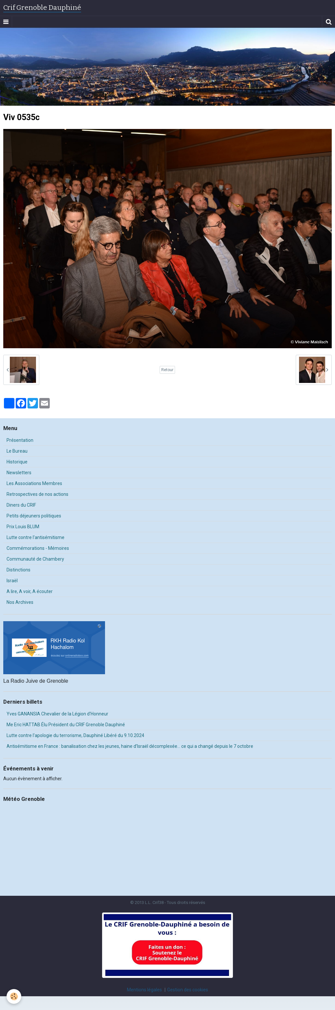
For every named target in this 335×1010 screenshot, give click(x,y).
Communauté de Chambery (35, 559)
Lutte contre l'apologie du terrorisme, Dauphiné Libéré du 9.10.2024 (75, 735)
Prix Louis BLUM (23, 526)
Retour (167, 370)
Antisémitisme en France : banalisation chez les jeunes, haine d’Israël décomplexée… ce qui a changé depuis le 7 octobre (130, 746)
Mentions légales (144, 989)
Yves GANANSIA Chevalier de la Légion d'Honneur (57, 713)
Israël (12, 580)
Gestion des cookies (187, 989)
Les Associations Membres (34, 483)
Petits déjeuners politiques (34, 515)
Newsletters (19, 472)
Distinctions (18, 569)
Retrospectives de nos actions (37, 494)
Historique (17, 461)
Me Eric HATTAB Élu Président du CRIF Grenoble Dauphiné (66, 724)
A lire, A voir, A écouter (30, 591)
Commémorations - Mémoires (38, 548)
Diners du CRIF (21, 505)
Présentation (20, 440)
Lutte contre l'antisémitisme (35, 537)
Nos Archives (20, 602)
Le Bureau (17, 451)
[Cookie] (14, 996)
